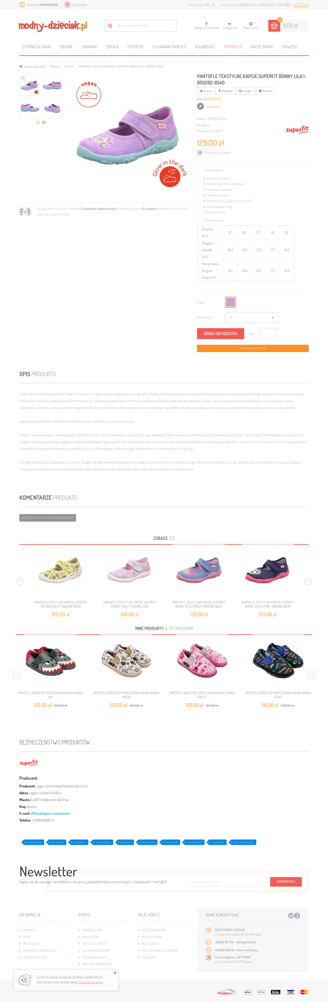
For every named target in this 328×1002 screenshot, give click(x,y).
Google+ (245, 91)
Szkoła (112, 46)
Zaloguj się (230, 26)
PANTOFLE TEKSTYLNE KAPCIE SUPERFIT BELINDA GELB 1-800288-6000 (60, 604)
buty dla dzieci (57, 842)
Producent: (204, 131)
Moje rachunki (152, 937)
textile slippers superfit (244, 842)
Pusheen (135, 46)
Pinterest (265, 91)
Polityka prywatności (97, 964)
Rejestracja (250, 26)
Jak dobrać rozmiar (96, 950)
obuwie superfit (148, 842)
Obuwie (66, 46)
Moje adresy (150, 944)
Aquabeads (205, 46)
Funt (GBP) (283, 5)
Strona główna (36, 46)
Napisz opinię (212, 106)
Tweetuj (206, 91)
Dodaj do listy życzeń (217, 152)
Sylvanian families (169, 46)
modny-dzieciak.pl (32, 66)
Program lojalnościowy (40, 950)
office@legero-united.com (50, 813)
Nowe (27, 937)
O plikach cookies (35, 957)
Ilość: (252, 333)
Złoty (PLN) (301, 5)
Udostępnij (225, 91)
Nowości (290, 46)
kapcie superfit (171, 842)
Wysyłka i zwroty (94, 944)
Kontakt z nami (92, 930)
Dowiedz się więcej (91, 982)
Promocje (233, 46)
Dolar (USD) (248, 5)
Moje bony (149, 957)
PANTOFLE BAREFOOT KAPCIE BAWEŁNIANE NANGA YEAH (278, 695)
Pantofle (69, 66)
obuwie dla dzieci (103, 842)
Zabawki (89, 46)
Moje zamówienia (153, 930)
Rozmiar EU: (205, 317)
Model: (201, 119)
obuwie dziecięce (34, 842)
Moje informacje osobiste (160, 950)
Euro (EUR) (266, 5)
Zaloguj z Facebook (206, 24)
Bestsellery (31, 944)
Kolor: (201, 302)
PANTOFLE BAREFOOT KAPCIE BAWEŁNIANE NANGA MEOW (126, 695)
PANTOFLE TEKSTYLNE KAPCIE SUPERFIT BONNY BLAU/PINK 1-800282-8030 (267, 604)
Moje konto (148, 915)
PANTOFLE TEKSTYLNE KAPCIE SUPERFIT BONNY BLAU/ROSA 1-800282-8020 (198, 604)
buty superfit (126, 842)
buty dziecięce (80, 842)
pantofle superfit (194, 842)
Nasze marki (262, 46)
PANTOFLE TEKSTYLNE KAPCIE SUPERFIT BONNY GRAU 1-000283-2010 (129, 604)
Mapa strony (91, 937)
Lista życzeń (80, 5)
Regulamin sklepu (94, 957)
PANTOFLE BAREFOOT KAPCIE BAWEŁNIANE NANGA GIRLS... (202, 695)
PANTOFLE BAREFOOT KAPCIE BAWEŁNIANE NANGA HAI (50, 695)
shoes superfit (218, 842)
